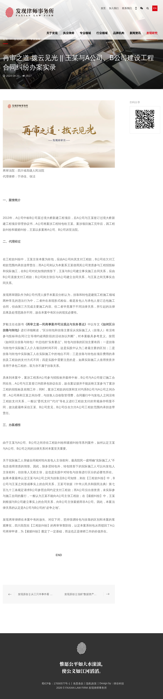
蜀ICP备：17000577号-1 (54, 683)
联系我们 (127, 8)
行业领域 (101, 33)
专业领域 (85, 33)
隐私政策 (91, 683)
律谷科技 (119, 683)
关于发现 (52, 33)
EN (155, 8)
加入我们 (114, 8)
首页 (103, 8)
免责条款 (78, 683)
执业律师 (68, 33)
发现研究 (151, 33)
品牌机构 (118, 33)
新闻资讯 (135, 33)
